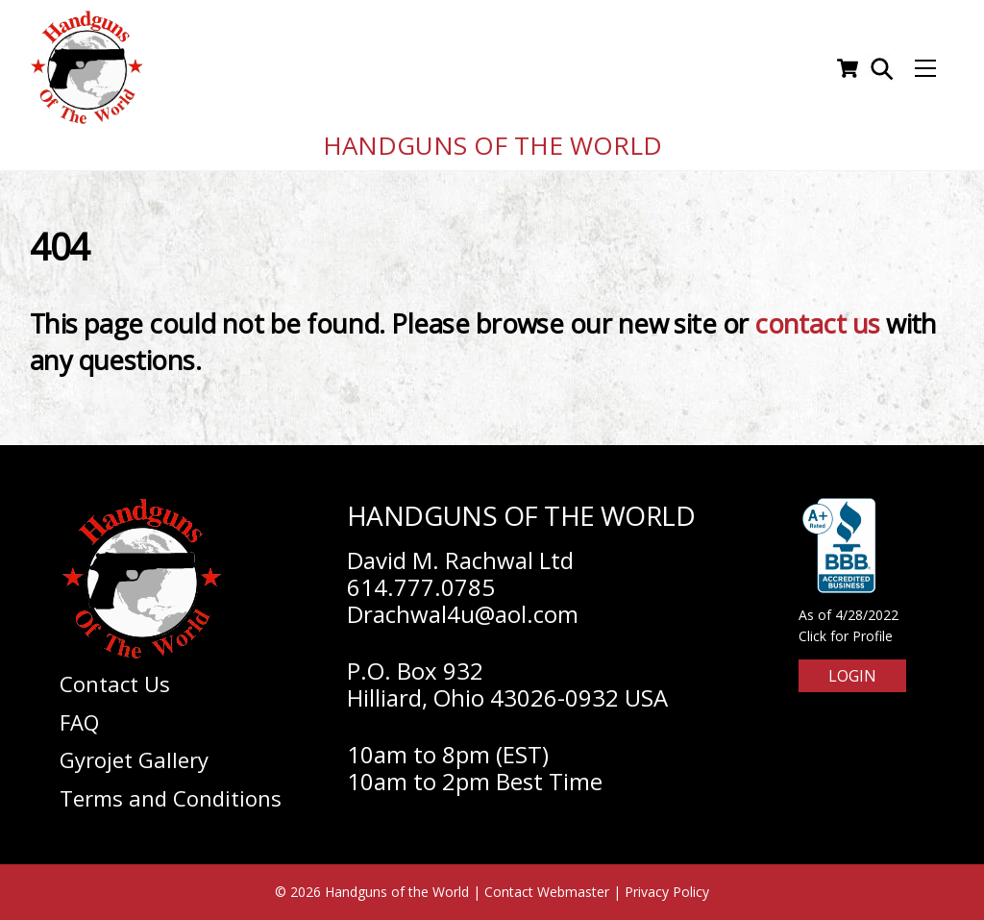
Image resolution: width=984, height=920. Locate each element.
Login (852, 675)
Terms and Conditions (171, 797)
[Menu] (925, 68)
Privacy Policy (667, 892)
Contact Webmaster (546, 892)
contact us (817, 323)
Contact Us (115, 683)
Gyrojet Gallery (134, 759)
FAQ (79, 722)
